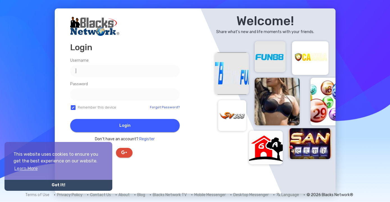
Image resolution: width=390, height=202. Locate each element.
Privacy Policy (70, 194)
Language (287, 194)
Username (79, 60)
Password (79, 84)
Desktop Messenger (251, 194)
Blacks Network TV (170, 194)
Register (147, 139)
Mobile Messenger (210, 194)
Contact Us (100, 194)
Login (125, 125)
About (124, 194)
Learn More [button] (26, 168)
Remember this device (97, 107)
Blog (141, 194)
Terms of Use (37, 194)
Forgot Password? (165, 107)
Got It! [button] (58, 185)
